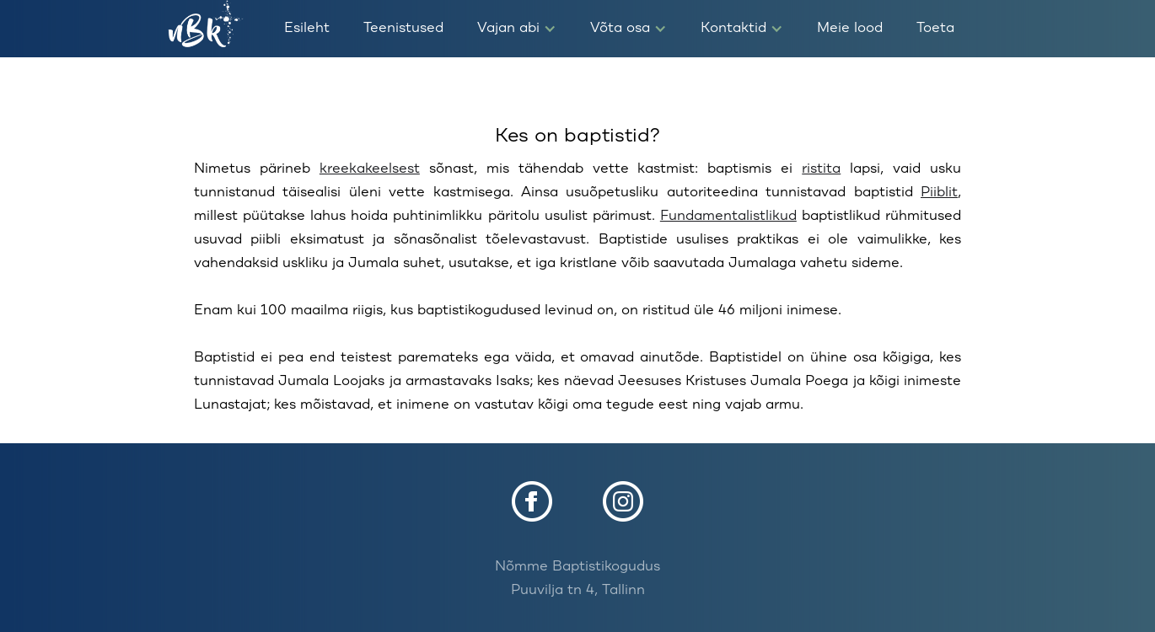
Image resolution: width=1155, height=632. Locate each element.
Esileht (307, 28)
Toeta (935, 28)
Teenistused (403, 28)
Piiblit (939, 193)
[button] (516, 28)
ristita (821, 169)
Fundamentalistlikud (728, 216)
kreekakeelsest (370, 169)
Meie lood (850, 28)
